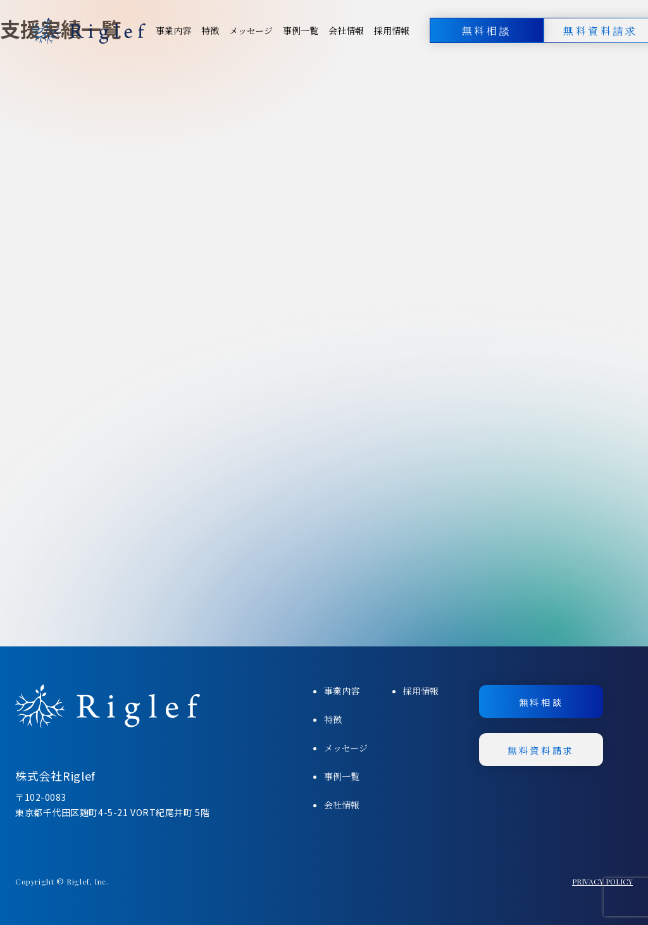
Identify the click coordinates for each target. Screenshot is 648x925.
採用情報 (391, 30)
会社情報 (346, 30)
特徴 (210, 30)
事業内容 (173, 30)
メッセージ (251, 30)
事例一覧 (300, 30)
